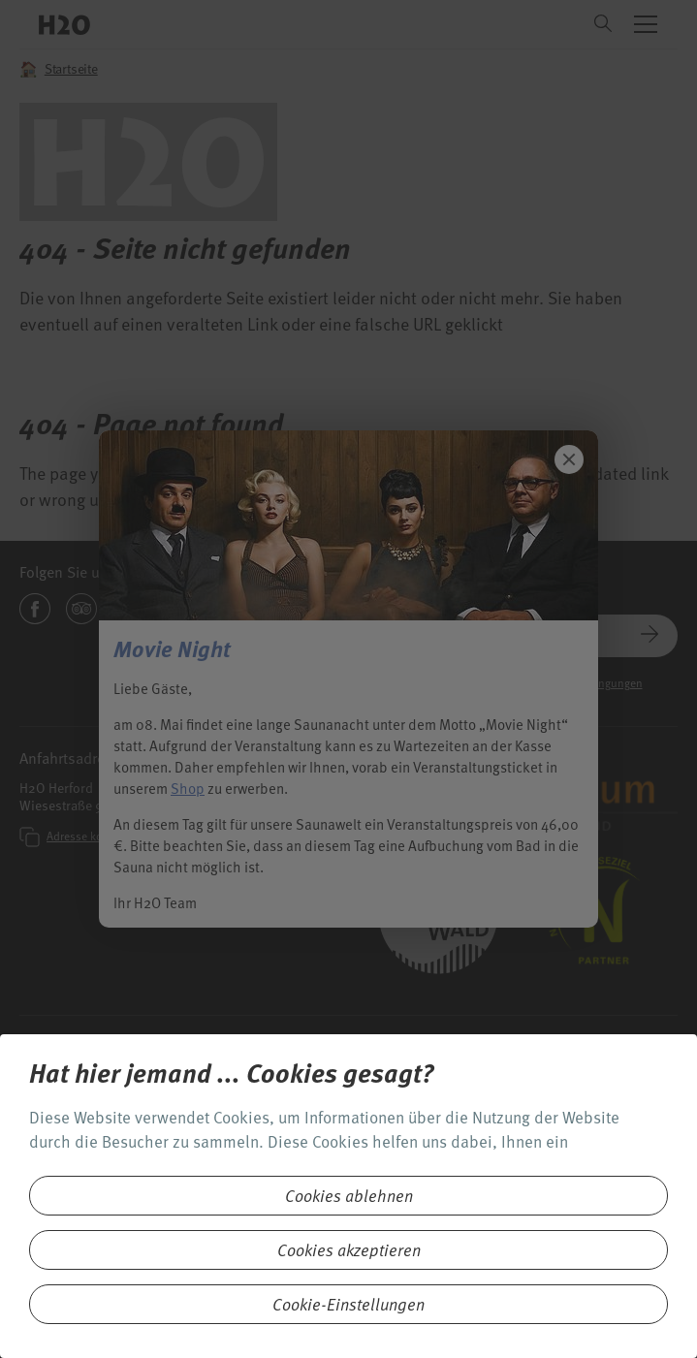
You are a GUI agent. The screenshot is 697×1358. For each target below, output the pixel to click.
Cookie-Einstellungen (348, 1304)
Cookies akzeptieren (349, 1250)
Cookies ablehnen (349, 1196)
